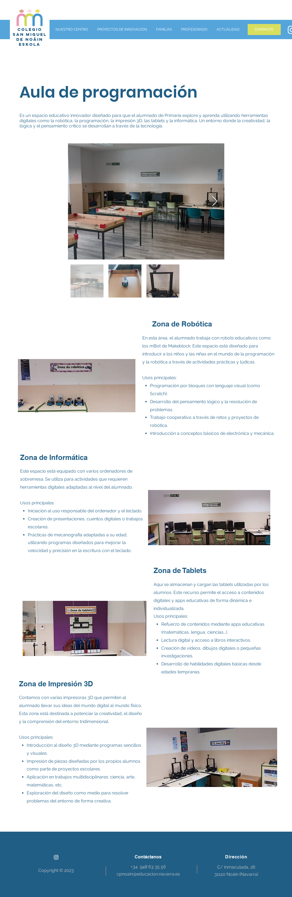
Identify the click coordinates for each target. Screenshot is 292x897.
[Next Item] (215, 201)
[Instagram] (56, 857)
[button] (71, 29)
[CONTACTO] (264, 29)
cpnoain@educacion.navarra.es (148, 874)
